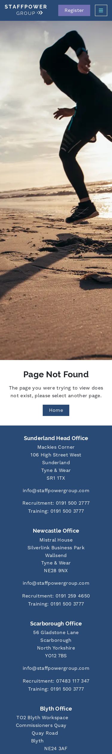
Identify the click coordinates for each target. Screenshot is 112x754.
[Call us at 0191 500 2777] (56, 504)
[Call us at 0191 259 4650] (56, 596)
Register (74, 10)
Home (56, 410)
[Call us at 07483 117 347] (56, 682)
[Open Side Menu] (101, 10)
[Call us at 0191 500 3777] (56, 512)
